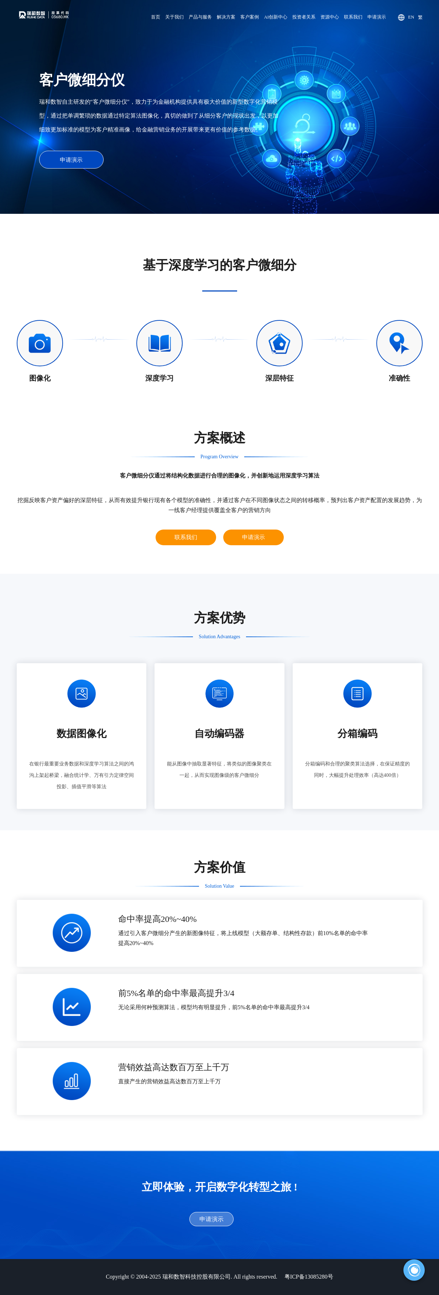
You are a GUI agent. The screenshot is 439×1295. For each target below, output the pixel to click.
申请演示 (376, 17)
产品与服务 (200, 17)
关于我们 (174, 17)
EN (411, 17)
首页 (155, 17)
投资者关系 (303, 17)
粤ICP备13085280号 (308, 1277)
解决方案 (226, 17)
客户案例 (249, 17)
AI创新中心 (275, 17)
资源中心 (329, 17)
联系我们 (353, 17)
